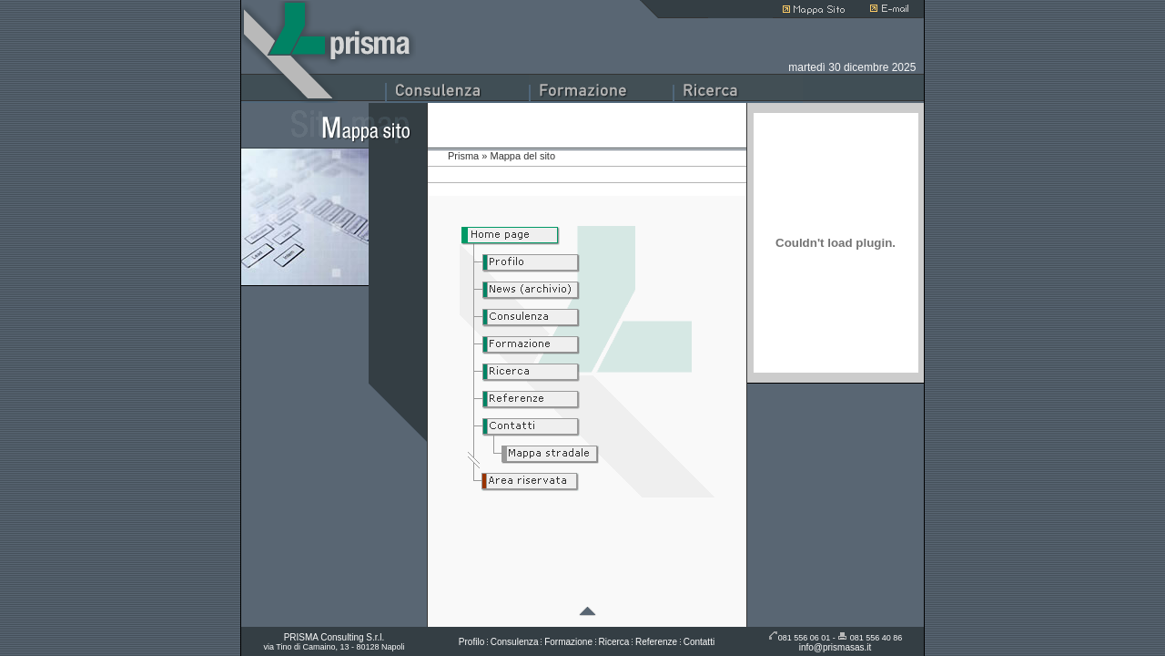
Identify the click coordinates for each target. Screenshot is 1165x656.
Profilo (471, 642)
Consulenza (515, 642)
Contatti (699, 642)
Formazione (568, 642)
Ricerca (614, 642)
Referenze (656, 642)
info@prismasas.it (835, 647)
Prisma (463, 155)
